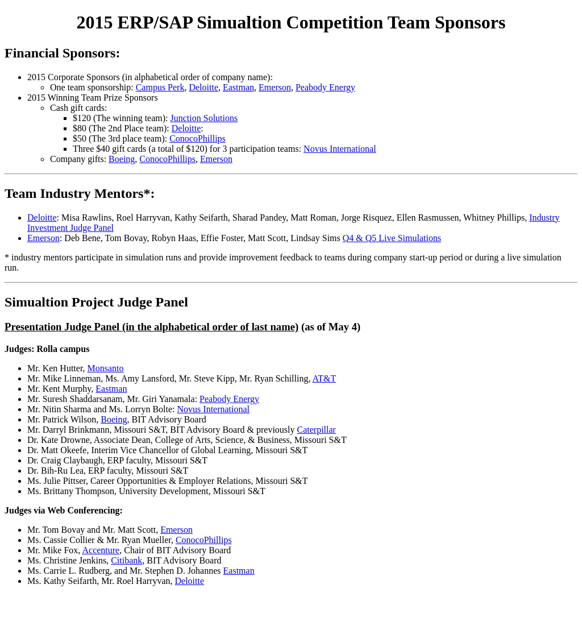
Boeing (122, 159)
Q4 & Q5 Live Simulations (392, 238)
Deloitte (203, 87)
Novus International (340, 149)
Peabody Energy (325, 87)
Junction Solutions (204, 118)
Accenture (100, 550)
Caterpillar (316, 429)
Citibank (126, 560)
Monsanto (106, 368)
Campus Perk (160, 87)
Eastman (238, 87)
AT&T (324, 378)
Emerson (275, 87)
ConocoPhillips (197, 138)
